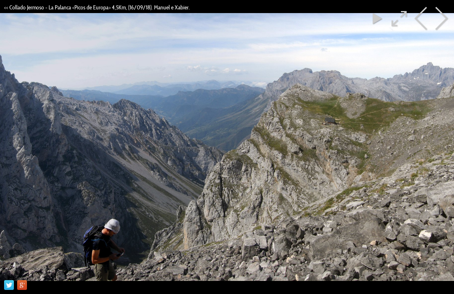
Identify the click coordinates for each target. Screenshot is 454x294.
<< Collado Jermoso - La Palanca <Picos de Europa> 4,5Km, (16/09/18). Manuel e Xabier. (97, 7)
